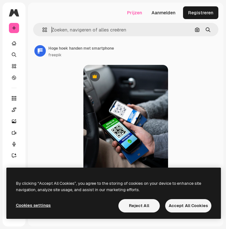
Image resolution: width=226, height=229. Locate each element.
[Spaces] (17, 110)
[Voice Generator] (17, 144)
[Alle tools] (14, 98)
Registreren (200, 13)
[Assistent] (17, 155)
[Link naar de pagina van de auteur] (40, 51)
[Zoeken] (14, 55)
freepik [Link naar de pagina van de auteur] (54, 55)
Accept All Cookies (188, 205)
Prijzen (134, 13)
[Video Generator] (17, 133)
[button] (42, 29)
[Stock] (14, 66)
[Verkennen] (14, 78)
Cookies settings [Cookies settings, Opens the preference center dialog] (33, 205)
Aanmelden (163, 13)
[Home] (14, 43)
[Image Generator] (17, 121)
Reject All (139, 205)
